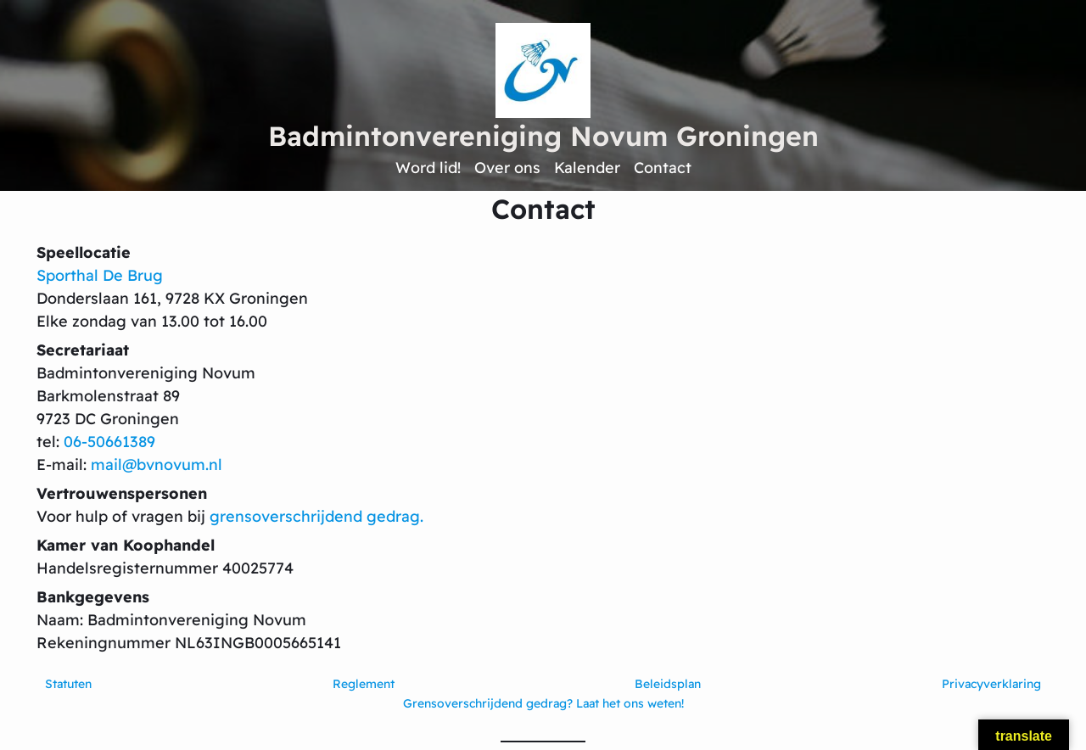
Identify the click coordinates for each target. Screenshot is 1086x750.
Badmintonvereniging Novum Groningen (543, 136)
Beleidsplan (668, 683)
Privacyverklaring (991, 683)
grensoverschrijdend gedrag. (316, 516)
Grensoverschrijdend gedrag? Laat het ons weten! (543, 703)
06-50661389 (109, 441)
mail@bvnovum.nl (156, 464)
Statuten (68, 683)
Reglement (364, 683)
